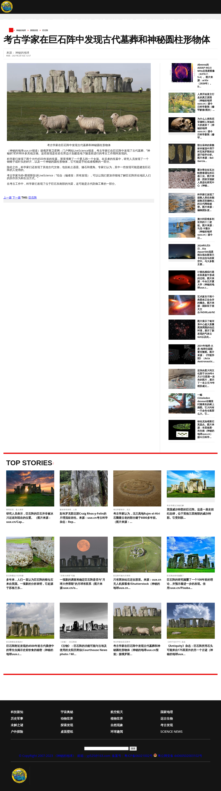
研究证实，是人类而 (15, 509)
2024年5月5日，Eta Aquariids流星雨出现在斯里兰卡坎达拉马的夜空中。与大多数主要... (205, 255)
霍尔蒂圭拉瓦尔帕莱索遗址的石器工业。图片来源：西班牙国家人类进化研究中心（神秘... (205, 177)
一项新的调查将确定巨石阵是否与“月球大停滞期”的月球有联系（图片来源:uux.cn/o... (82, 584)
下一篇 (16, 197)
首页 (6, 20)
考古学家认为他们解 (176, 505)
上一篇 (7, 197)
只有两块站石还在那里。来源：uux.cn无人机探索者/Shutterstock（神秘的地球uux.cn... (137, 584)
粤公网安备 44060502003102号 (180, 756)
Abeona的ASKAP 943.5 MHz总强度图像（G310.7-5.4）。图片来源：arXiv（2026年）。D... (206, 75)
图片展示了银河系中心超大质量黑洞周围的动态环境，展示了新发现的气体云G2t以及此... (205, 329)
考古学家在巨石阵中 (122, 642)
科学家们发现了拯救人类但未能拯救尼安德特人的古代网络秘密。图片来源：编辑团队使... (205, 202)
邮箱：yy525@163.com (93, 756)
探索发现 (141, 20)
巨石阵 (32, 197)
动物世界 (86, 20)
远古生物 (113, 20)
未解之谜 (127, 20)
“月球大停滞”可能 (68, 575)
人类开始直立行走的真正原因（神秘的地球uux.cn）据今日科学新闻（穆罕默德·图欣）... (205, 102)
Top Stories (29, 463)
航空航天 (44, 20)
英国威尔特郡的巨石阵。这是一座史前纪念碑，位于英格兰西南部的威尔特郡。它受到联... (190, 514)
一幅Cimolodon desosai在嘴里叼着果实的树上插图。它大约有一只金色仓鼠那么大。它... (205, 404)
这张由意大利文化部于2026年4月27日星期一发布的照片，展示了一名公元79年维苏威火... (205, 378)
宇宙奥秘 (30, 20)
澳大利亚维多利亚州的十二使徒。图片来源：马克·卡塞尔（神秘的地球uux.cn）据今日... (205, 228)
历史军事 (72, 20)
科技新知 (16, 20)
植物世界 (99, 20)
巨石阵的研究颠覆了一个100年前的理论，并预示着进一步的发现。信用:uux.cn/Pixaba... (190, 584)
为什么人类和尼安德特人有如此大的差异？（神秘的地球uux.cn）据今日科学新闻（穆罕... (205, 128)
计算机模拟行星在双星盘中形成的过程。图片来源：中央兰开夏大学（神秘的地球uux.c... (205, 279)
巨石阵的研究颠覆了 (176, 575)
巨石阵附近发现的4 (14, 642)
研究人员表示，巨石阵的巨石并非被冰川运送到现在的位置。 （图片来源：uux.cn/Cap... (29, 518)
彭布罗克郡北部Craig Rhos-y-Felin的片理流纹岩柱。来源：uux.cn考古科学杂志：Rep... (84, 518)
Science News (13, 34)
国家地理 (58, 20)
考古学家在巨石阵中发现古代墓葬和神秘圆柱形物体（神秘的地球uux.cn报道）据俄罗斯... (136, 650)
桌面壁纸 (196, 20)
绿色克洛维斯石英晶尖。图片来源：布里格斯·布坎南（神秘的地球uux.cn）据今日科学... (205, 429)
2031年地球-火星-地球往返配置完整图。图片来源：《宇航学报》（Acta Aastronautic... (205, 353)
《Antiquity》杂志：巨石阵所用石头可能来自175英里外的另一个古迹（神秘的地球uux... (190, 650)
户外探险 (182, 20)
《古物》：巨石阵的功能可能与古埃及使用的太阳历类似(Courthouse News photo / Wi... (83, 650)
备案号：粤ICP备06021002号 (132, 756)
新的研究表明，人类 (69, 509)
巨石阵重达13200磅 (15, 575)
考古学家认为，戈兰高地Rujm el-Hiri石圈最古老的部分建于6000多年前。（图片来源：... (136, 518)
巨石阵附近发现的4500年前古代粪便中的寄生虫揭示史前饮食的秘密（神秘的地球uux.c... (30, 650)
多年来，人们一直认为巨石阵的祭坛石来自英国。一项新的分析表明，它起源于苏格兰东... (29, 584)
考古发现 (168, 20)
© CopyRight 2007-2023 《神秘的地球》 (47, 756)
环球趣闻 (210, 20)
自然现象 (155, 20)
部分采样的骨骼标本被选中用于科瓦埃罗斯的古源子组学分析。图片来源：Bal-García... (205, 153)
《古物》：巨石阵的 (69, 642)
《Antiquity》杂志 (176, 642)
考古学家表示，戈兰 (122, 509)
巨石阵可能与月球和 (122, 575)
